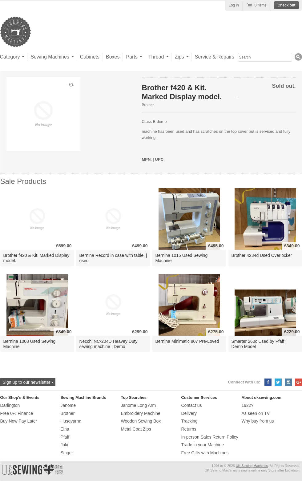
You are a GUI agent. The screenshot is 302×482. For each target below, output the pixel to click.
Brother (148, 105)
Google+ (298, 382)
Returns (188, 429)
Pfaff (65, 437)
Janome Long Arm (138, 405)
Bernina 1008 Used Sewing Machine (29, 344)
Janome (68, 405)
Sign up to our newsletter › (28, 382)
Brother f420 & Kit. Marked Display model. (36, 258)
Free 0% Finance (16, 413)
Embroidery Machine (140, 413)
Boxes (112, 56)
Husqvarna (71, 421)
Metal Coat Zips (136, 429)
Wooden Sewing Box (141, 421)
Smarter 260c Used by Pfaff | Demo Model (259, 344)
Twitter (278, 382)
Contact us (191, 405)
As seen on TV (256, 413)
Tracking (189, 421)
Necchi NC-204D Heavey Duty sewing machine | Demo (108, 344)
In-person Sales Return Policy (209, 437)
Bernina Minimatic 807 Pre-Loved (187, 341)
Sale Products (23, 181)
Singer (67, 452)
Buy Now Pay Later (18, 421)
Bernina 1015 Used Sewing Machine (181, 258)
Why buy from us (258, 421)
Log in (234, 5)
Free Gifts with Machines (205, 452)
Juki (64, 444)
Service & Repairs (214, 56)
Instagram (288, 382)
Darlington (10, 405)
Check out (286, 5)
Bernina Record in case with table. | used (113, 258)
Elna (65, 429)
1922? (248, 405)
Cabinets (89, 56)
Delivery (189, 413)
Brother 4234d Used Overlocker (262, 255)
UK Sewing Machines (252, 466)
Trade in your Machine (202, 444)
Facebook (268, 382)
